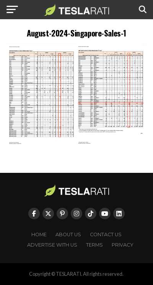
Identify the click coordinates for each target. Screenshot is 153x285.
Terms (94, 245)
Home (39, 234)
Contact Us (106, 234)
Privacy (122, 245)
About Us (68, 234)
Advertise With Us (52, 245)
